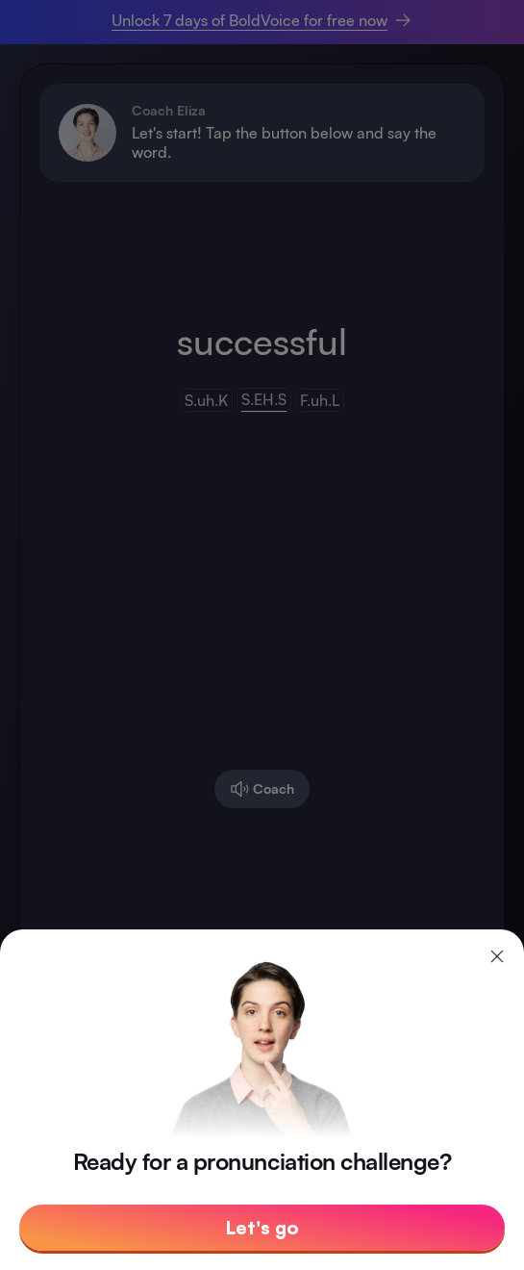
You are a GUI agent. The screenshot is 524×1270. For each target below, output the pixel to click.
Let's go (262, 1227)
